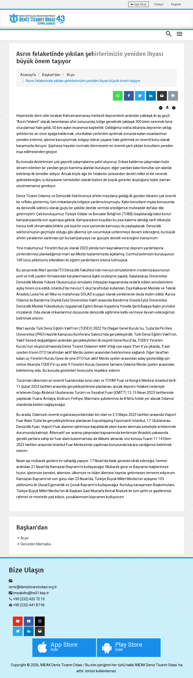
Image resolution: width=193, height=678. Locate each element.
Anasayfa (28, 75)
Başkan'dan (51, 75)
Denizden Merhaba (33, 544)
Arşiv (71, 75)
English (176, 4)
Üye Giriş (138, 4)
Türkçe (158, 4)
